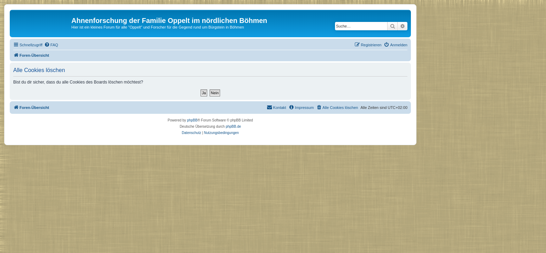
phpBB (192, 120)
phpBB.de (233, 126)
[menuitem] (51, 45)
